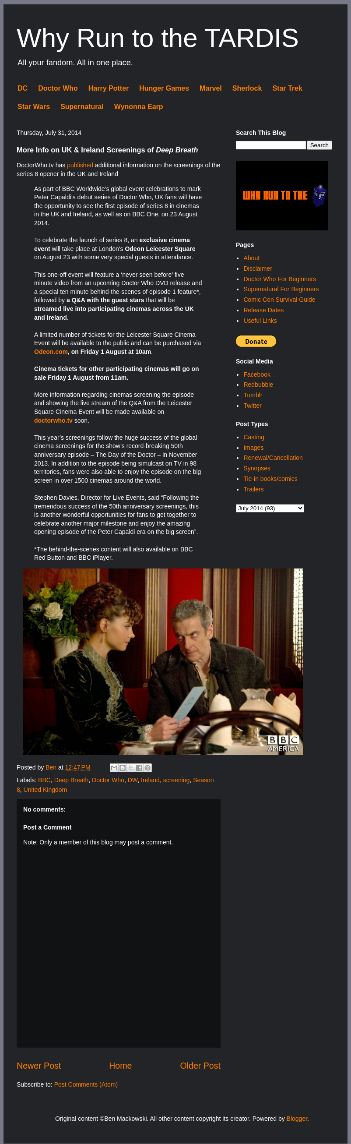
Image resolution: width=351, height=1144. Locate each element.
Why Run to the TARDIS (158, 38)
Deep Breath (71, 780)
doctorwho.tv (53, 420)
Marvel (211, 88)
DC (23, 88)
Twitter (252, 405)
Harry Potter (108, 88)
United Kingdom (45, 789)
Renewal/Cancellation (272, 457)
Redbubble (258, 384)
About (251, 257)
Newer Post (39, 1065)
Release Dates (263, 310)
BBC (44, 780)
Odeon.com (51, 351)
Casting (253, 437)
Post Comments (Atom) (86, 1084)
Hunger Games (164, 88)
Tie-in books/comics (270, 478)
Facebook (256, 374)
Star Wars (34, 106)
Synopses (256, 468)
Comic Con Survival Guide (279, 299)
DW (133, 780)
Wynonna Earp (138, 106)
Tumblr (252, 395)
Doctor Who (58, 88)
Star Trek (287, 88)
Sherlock (247, 88)
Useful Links (260, 320)
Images (253, 447)
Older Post (200, 1065)
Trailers (253, 489)
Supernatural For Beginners (281, 289)
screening (176, 780)
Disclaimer (257, 268)
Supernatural (82, 106)
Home (120, 1065)
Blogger (297, 1118)
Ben (52, 767)
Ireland (150, 780)
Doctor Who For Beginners (279, 278)
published (80, 165)
